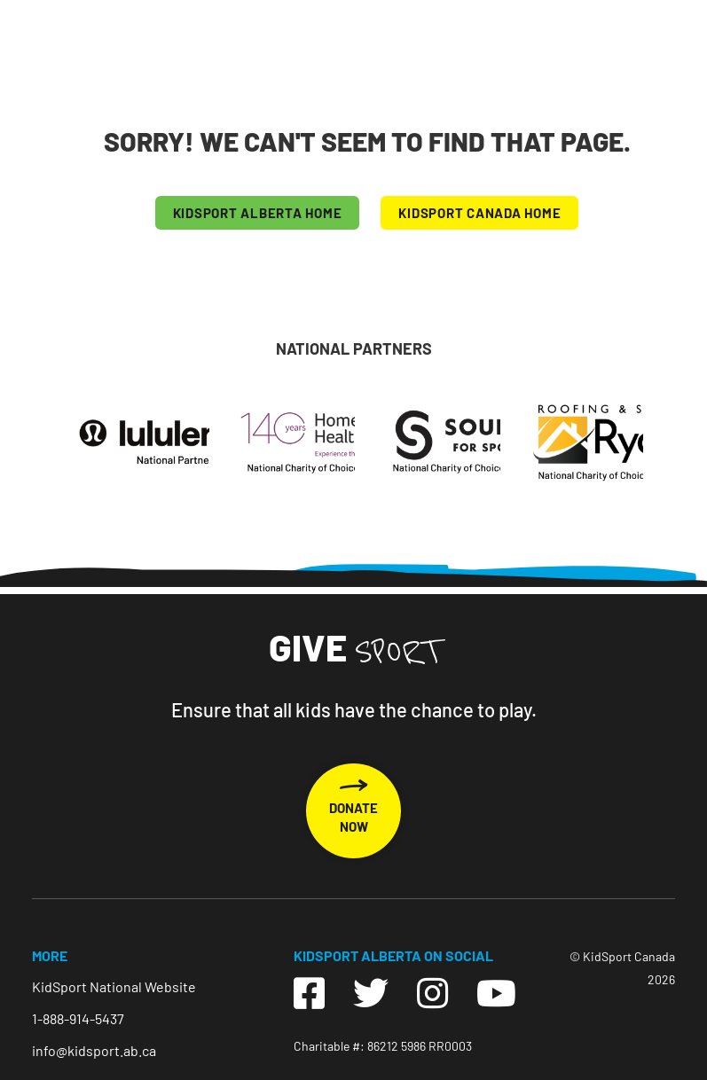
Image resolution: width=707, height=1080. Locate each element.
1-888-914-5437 (78, 1018)
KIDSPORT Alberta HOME (257, 213)
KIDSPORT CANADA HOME (479, 213)
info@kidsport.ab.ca (94, 1050)
